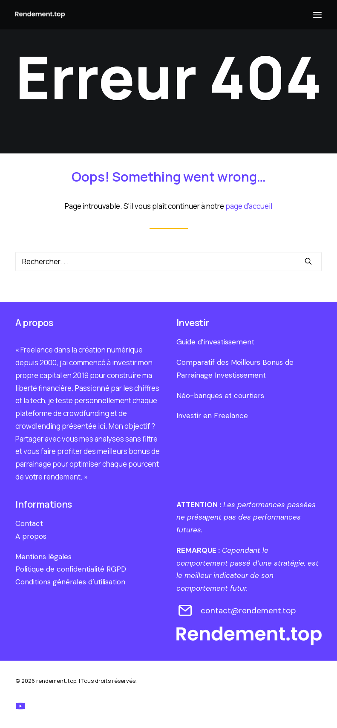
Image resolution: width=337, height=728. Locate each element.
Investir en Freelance (212, 415)
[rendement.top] (40, 15)
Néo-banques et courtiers (220, 395)
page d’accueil (248, 206)
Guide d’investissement (215, 342)
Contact (29, 523)
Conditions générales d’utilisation (70, 581)
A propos (30, 536)
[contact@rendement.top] (185, 613)
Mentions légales (43, 556)
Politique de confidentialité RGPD (70, 569)
